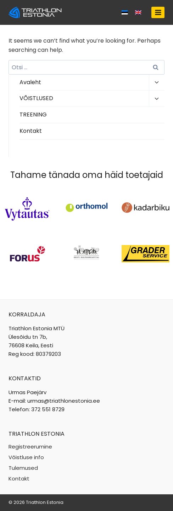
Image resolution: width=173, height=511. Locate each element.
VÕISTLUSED (36, 98)
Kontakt (30, 131)
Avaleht (30, 82)
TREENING (33, 114)
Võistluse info (26, 457)
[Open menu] (157, 12)
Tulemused (23, 468)
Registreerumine (30, 446)
